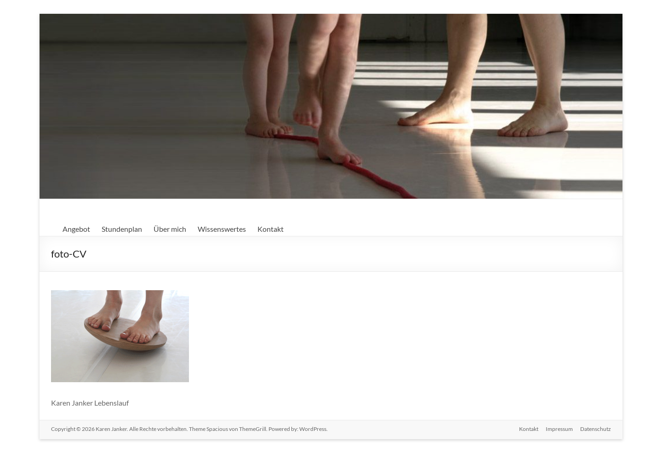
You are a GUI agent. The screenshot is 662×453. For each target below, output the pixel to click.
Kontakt (270, 228)
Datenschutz (595, 428)
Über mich (170, 228)
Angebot (76, 228)
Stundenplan (122, 228)
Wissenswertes (222, 228)
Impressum (559, 428)
